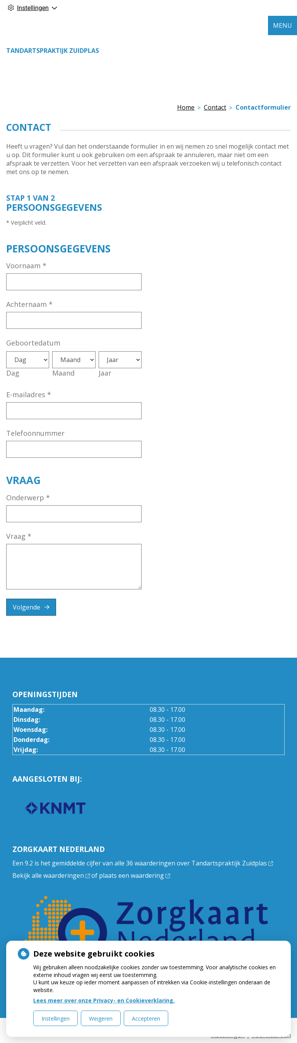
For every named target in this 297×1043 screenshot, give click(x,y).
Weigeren (101, 1018)
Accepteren (146, 1018)
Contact (215, 107)
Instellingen (55, 1018)
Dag (12, 373)
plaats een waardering (134, 875)
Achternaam (29, 304)
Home (186, 107)
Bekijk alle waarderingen (51, 875)
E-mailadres (28, 394)
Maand (63, 373)
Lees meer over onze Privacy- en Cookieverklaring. (104, 1000)
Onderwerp (28, 497)
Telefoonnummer (35, 433)
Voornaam (26, 265)
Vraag (18, 536)
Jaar (105, 373)
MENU (282, 25)
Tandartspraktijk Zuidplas (52, 50)
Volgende (26, 607)
